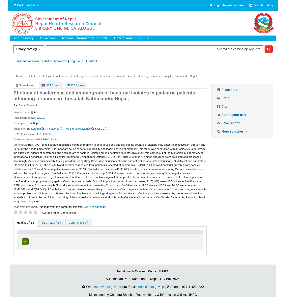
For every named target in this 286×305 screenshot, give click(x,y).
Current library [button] (60, 233)
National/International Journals (85, 38)
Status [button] (186, 233)
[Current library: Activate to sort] (78, 233)
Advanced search (29, 61)
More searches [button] (230, 131)
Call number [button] (119, 233)
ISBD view (76, 85)
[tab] (51, 223)
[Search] (269, 49)
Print (222, 98)
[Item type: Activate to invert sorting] (32, 233)
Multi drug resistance (78, 128)
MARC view (51, 85)
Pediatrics (53, 128)
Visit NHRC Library (46, 139)
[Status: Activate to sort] (191, 233)
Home (19, 76)
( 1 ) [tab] (25, 222)
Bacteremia (34, 128)
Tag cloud (76, 61)
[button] (17, 5)
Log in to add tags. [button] (95, 206)
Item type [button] (25, 233)
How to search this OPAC (133, 38)
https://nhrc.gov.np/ (107, 291)
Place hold (226, 89)
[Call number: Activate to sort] (144, 233)
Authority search (55, 61)
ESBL (100, 128)
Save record (228, 123)
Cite (221, 106)
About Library (24, 38)
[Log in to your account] (227, 5)
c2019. (41, 117)
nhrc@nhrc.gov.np (151, 291)
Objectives (48, 38)
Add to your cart (231, 114)
